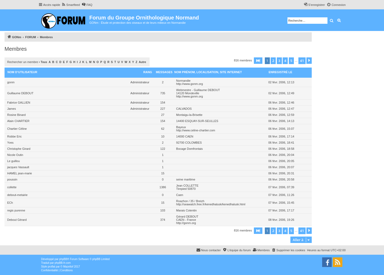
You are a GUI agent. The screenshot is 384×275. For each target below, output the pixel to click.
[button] (258, 60)
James (11, 108)
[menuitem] (71, 5)
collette (12, 187)
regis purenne (16, 210)
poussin (12, 179)
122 (162, 148)
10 (162, 136)
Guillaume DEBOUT (20, 93)
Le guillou (13, 161)
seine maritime (185, 179)
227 (162, 108)
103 (162, 210)
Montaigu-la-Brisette (189, 114)
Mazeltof (68, 266)
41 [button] (302, 60)
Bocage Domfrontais (189, 148)
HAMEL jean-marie (19, 173)
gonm (11, 82)
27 (162, 114)
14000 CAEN (184, 136)
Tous (44, 62)
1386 (162, 187)
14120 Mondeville (187, 93)
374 (162, 219)
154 (162, 102)
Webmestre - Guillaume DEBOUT (198, 90)
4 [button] (285, 60)
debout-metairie (17, 195)
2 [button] (273, 60)
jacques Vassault (18, 167)
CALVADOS (184, 108)
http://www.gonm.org (189, 83)
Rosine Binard (16, 114)
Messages (164, 72)
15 (162, 173)
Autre (142, 62)
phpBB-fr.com (63, 262)
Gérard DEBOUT (187, 216)
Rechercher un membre (22, 62)
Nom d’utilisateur (22, 72)
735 (162, 93)
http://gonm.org (186, 223)
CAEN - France (186, 219)
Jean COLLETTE (187, 185)
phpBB (63, 259)
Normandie (183, 80)
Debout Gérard (17, 219)
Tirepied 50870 (186, 188)
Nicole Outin (15, 154)
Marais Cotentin (186, 210)
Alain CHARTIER (18, 121)
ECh (10, 202)
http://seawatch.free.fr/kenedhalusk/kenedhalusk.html (210, 204)
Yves (10, 142)
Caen (179, 195)
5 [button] (291, 60)
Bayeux (181, 127)
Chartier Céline (17, 128)
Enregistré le (280, 72)
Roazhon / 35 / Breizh (190, 201)
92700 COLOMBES (189, 142)
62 (162, 128)
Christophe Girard (18, 148)
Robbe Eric (14, 136)
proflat (51, 266)
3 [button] (279, 60)
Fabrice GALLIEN (18, 102)
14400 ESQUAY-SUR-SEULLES (197, 121)
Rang (147, 72)
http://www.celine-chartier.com (195, 130)
